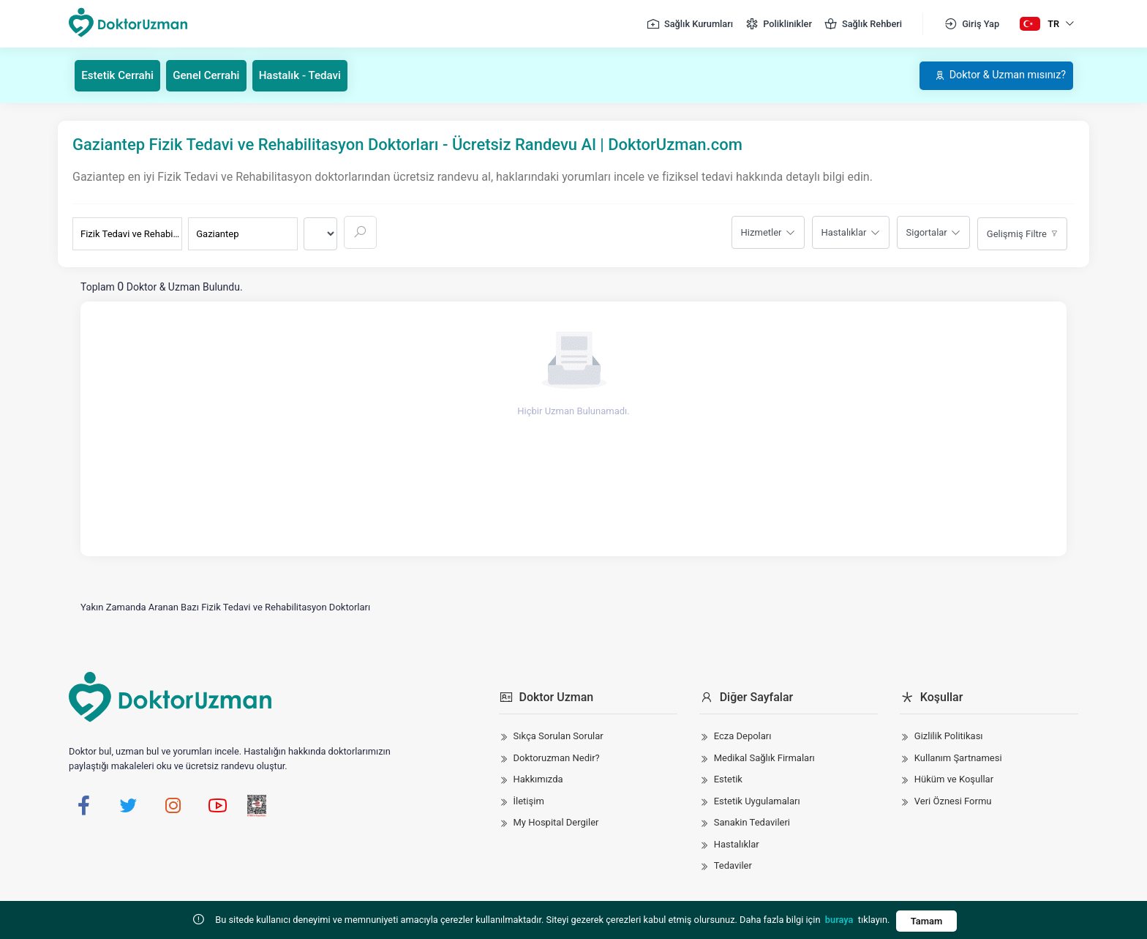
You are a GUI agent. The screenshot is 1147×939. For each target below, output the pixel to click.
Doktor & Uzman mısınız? (990, 75)
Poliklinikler (778, 24)
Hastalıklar (844, 231)
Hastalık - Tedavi (314, 75)
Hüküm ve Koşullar (953, 779)
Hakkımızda (538, 779)
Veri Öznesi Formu (953, 800)
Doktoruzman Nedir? (557, 757)
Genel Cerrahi (215, 75)
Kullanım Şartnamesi (958, 757)
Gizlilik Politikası (948, 735)
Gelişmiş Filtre (1017, 233)
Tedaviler (733, 865)
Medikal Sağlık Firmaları (764, 757)
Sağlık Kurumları (689, 24)
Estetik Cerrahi (121, 75)
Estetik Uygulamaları (757, 800)
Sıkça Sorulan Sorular (558, 735)
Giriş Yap (971, 24)
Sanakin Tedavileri (752, 822)
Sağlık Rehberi (863, 24)
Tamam (926, 921)
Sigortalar (926, 231)
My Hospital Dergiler (556, 822)
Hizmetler (761, 231)
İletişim (529, 800)
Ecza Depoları (743, 735)
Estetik (728, 779)
